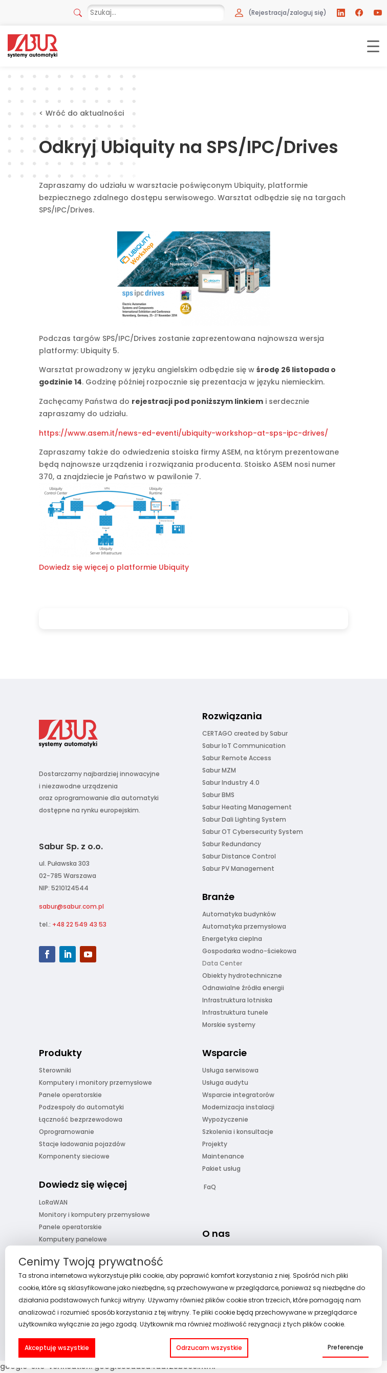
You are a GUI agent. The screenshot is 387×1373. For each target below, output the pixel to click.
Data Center (222, 963)
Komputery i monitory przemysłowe (95, 1082)
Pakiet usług (221, 1168)
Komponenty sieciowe (74, 1156)
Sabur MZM (219, 770)
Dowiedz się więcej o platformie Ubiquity (114, 567)
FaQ (210, 1187)
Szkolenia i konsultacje (237, 1131)
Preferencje (345, 1347)
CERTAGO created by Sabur (245, 733)
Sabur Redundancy (231, 844)
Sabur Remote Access (236, 758)
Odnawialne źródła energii (243, 987)
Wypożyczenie (225, 1119)
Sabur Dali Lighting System (244, 819)
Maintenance (223, 1156)
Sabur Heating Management (247, 807)
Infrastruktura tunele (235, 1012)
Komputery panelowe (73, 1239)
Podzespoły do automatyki (81, 1107)
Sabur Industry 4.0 (231, 782)
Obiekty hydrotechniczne (242, 975)
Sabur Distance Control (239, 856)
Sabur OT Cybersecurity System (252, 831)
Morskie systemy (228, 1024)
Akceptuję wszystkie (57, 1347)
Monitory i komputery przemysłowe (94, 1214)
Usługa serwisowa (230, 1070)
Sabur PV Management (238, 868)
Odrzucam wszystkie (209, 1347)
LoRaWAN (53, 1202)
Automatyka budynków (239, 914)
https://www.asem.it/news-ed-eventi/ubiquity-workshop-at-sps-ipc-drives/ (183, 433)
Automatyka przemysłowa (244, 926)
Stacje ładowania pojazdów (82, 1144)
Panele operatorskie (70, 1094)
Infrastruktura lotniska (237, 1000)
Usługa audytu (225, 1082)
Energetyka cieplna (232, 938)
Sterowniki (55, 1070)
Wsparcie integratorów (238, 1094)
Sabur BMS (218, 794)
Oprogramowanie (66, 1131)
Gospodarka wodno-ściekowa (249, 951)
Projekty (214, 1144)
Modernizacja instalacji (238, 1107)
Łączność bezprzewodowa (80, 1119)
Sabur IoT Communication (244, 745)
